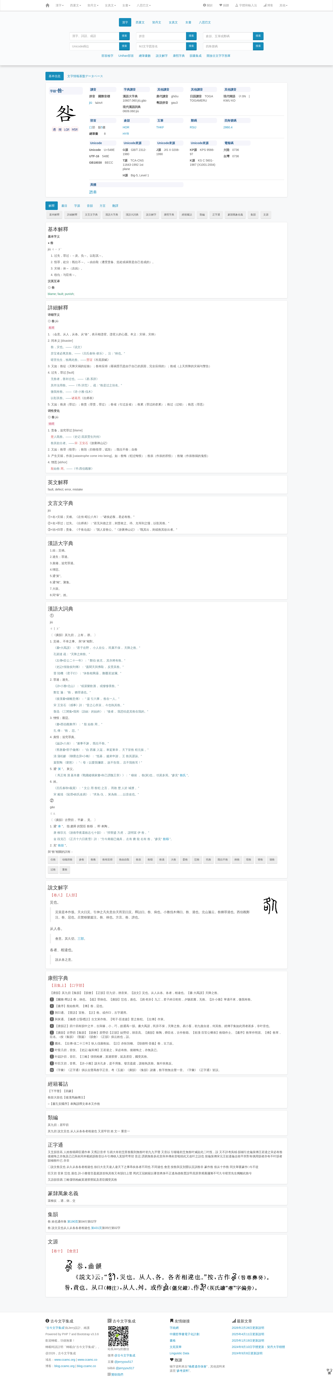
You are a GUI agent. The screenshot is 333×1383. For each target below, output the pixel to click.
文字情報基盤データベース (85, 76)
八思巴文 (144, 5)
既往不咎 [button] (223, 859)
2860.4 (228, 127)
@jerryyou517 (123, 1361)
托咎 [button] (208, 859)
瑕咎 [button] (248, 859)
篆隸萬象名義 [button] (235, 214)
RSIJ (193, 127)
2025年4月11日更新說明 (248, 1334)
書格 (173, 1340)
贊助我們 (117, 1374)
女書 (126, 5)
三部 (81, 938)
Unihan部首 (126, 55)
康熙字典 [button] (169, 214)
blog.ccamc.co (86, 1366)
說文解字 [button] (151, 214)
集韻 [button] (253, 214)
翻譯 (115, 205)
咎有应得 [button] (107, 859)
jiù (90, 102)
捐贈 (224, 5)
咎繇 (166, 839)
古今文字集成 (55, 1327)
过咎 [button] (53, 869)
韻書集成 (196, 55)
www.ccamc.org (64, 1359)
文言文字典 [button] (91, 214)
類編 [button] (202, 214)
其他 (283, 5)
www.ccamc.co (87, 1359)
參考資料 (183, 1370)
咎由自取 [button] (124, 859)
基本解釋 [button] (54, 214)
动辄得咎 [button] (67, 859)
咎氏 (183, 775)
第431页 (96, 1228)
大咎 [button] (173, 859)
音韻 (90, 205)
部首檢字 (107, 55)
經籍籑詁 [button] (187, 214)
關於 (208, 5)
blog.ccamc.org (64, 1366)
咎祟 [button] (138, 859)
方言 (103, 205)
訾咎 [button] (260, 859)
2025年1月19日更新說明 (248, 1340)
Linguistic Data (179, 1353)
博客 (268, 5)
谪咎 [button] (272, 859)
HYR (126, 133)
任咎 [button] (53, 859)
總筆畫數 (145, 55)
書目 (64, 205)
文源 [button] (265, 214)
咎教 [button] (93, 859)
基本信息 (55, 76)
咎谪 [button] (161, 859)
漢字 (60, 5)
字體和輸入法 (246, 5)
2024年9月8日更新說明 (247, 1353)
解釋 (52, 205)
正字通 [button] (216, 214)
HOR (126, 127)
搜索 (124, 35)
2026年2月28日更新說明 (248, 1327)
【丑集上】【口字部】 (68, 985)
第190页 (72, 1221)
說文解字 (162, 55)
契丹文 (93, 5)
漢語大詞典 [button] (132, 214)
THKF (160, 127)
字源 (77, 205)
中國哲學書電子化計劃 (184, 1334)
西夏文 (75, 5)
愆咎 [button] (196, 859)
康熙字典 (179, 55)
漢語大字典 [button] (111, 214)
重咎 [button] (64, 869)
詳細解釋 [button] (72, 214)
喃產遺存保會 (197, 1366)
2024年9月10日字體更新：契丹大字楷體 (258, 1347)
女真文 (110, 5)
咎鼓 (61, 845)
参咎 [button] (81, 859)
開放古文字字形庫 (218, 55)
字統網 (174, 1327)
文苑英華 (176, 1347)
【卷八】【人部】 (64, 895)
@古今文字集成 (124, 1355)
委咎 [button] (185, 859)
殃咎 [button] (237, 859)
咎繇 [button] (150, 859)
